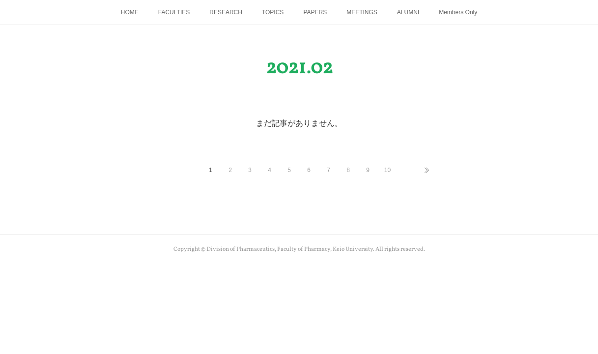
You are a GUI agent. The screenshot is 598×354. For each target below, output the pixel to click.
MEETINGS (361, 12)
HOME (130, 12)
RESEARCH (225, 12)
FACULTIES (174, 12)
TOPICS (273, 12)
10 (387, 170)
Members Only (458, 12)
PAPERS (315, 12)
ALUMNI (408, 12)
